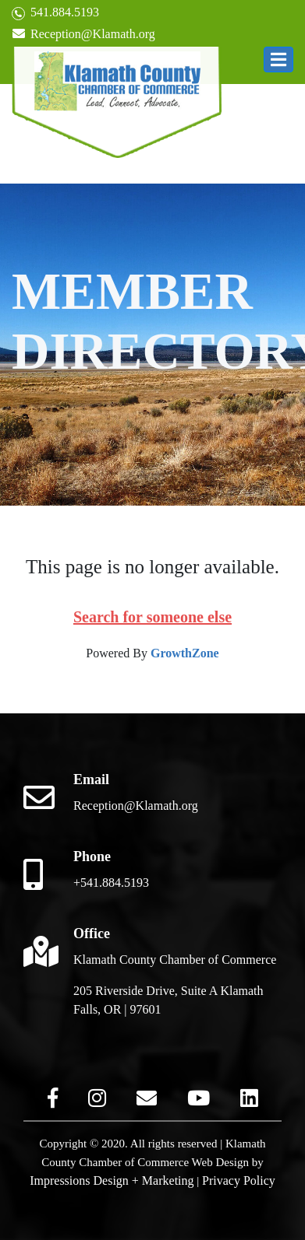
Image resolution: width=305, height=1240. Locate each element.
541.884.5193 (55, 12)
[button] (278, 59)
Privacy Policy (238, 1180)
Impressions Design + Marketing (111, 1180)
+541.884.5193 (111, 882)
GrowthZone (185, 653)
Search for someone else (152, 616)
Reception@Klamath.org (83, 33)
